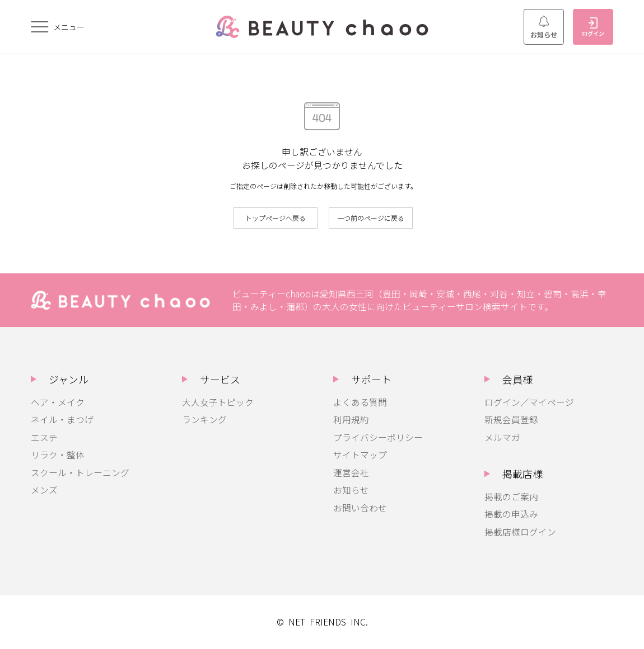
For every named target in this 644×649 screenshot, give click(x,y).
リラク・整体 (58, 454)
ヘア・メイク (58, 402)
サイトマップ (360, 454)
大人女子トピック (218, 402)
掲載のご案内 (511, 496)
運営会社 (351, 472)
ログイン (593, 27)
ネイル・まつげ (62, 419)
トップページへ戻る (275, 217)
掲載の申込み (511, 514)
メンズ (44, 490)
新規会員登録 (511, 419)
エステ (44, 437)
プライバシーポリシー (378, 437)
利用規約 (351, 419)
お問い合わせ (360, 507)
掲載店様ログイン (520, 531)
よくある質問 (360, 402)
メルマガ (502, 437)
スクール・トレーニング (80, 472)
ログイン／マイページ (529, 402)
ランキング (204, 419)
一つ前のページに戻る (370, 217)
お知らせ (543, 27)
